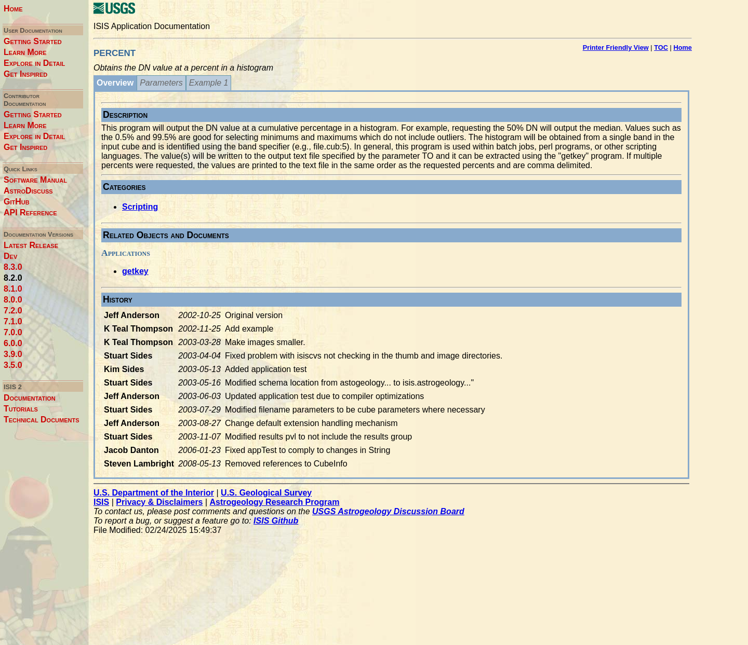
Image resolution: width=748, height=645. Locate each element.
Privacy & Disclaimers (159, 502)
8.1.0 (13, 288)
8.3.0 (13, 267)
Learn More (25, 52)
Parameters (161, 82)
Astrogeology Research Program (275, 502)
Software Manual (35, 179)
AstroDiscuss (28, 190)
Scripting (140, 206)
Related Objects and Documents (166, 235)
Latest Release (31, 245)
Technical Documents (41, 419)
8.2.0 (13, 277)
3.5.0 (13, 365)
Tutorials (21, 408)
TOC (661, 47)
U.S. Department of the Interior (154, 492)
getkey (135, 271)
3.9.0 (13, 354)
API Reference (30, 212)
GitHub (17, 201)
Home (13, 8)
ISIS (101, 502)
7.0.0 (13, 332)
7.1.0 (13, 321)
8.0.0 (13, 299)
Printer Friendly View (616, 47)
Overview (115, 82)
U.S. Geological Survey (266, 492)
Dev (10, 256)
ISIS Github (275, 520)
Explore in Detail (34, 63)
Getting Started (33, 41)
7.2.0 (13, 310)
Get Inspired (25, 74)
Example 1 (209, 82)
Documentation (30, 397)
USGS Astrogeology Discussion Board (388, 511)
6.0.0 (13, 343)
